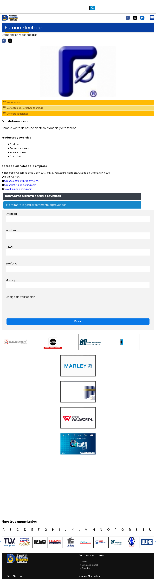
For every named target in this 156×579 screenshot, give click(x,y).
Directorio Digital (89, 565)
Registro (85, 568)
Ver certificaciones (15, 114)
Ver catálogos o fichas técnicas (23, 108)
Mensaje (11, 280)
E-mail (9, 247)
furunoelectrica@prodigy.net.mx (21, 181)
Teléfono (11, 263)
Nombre (11, 230)
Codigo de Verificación (20, 297)
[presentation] (30, 305)
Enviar (78, 321)
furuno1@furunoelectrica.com (20, 185)
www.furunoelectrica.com (18, 189)
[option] (22, 342)
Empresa (11, 214)
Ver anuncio (11, 102)
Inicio (83, 561)
